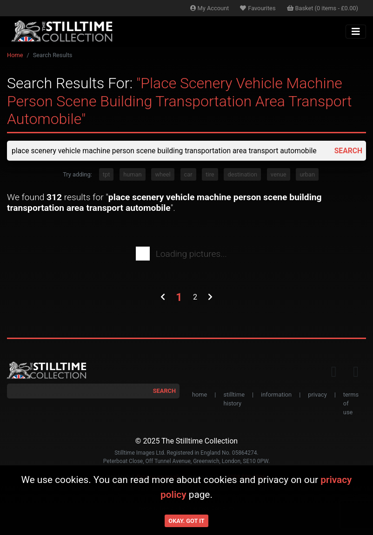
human (132, 174)
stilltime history (233, 399)
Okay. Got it (186, 520)
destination (242, 174)
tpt (106, 174)
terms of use (351, 403)
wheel (162, 174)
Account (209, 8)
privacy (317, 394)
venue (278, 174)
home (199, 394)
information (276, 394)
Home (15, 55)
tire (210, 174)
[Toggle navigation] (356, 32)
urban (307, 174)
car (188, 174)
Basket (323, 8)
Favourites (257, 8)
